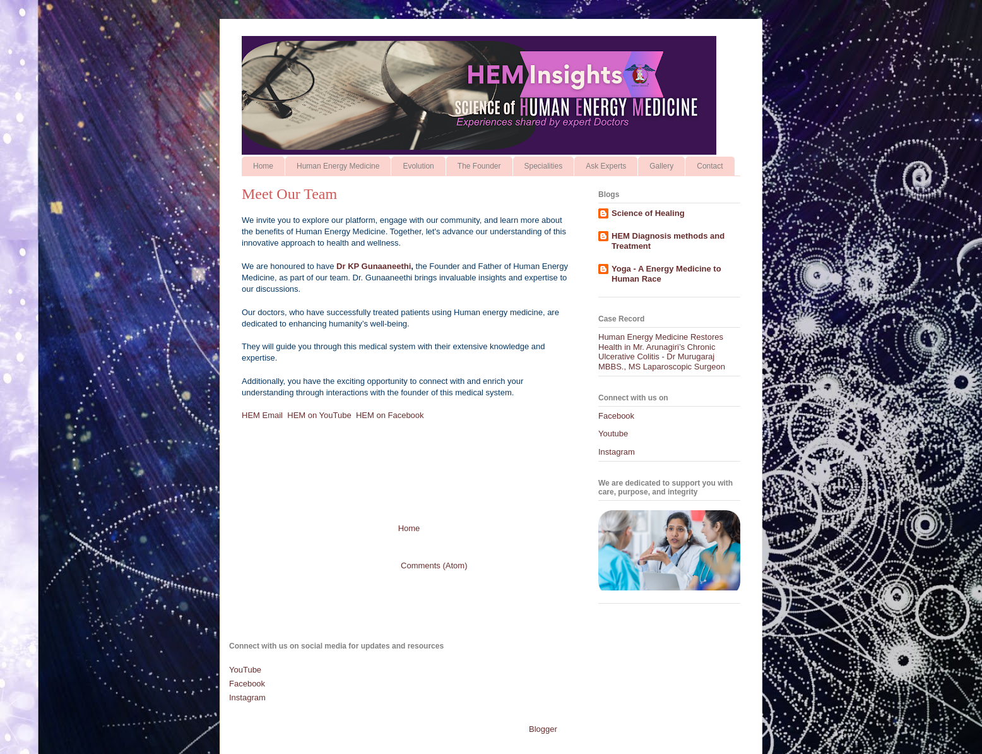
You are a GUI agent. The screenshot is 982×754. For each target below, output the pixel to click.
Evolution (418, 166)
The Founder (479, 166)
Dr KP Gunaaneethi (373, 266)
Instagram (616, 452)
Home (263, 166)
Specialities (543, 166)
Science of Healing (648, 213)
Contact (710, 166)
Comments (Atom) (434, 565)
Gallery (661, 166)
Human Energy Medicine (338, 166)
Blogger (543, 729)
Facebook (616, 416)
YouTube (245, 669)
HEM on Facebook (391, 415)
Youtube (613, 433)
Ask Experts (606, 166)
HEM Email (262, 415)
